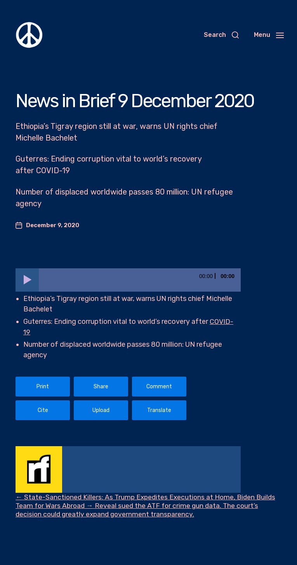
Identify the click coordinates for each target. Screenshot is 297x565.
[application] (128, 280)
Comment (159, 386)
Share (101, 386)
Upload (100, 410)
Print (42, 386)
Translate (159, 410)
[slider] (140, 280)
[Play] (27, 280)
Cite (43, 410)
